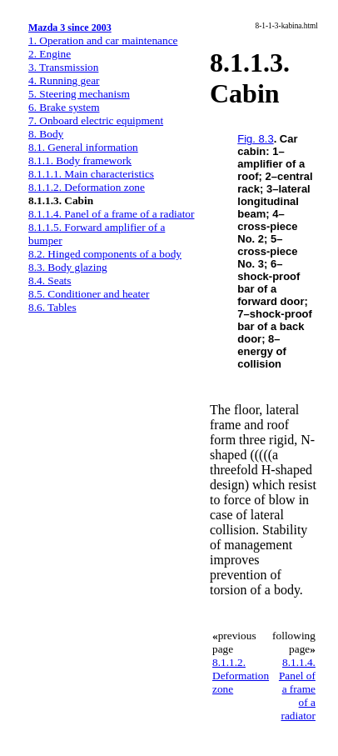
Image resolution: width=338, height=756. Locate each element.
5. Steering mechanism (79, 94)
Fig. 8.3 (255, 139)
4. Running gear (64, 80)
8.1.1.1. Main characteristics (91, 174)
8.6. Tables (52, 307)
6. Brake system (64, 107)
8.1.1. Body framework (80, 160)
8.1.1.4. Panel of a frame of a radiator (111, 214)
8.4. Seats (49, 280)
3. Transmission (63, 67)
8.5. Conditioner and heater (88, 294)
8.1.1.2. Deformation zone (86, 187)
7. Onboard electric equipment (95, 120)
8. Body (45, 134)
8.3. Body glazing (67, 267)
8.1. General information (83, 147)
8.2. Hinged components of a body (104, 254)
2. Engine (49, 54)
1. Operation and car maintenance (102, 40)
